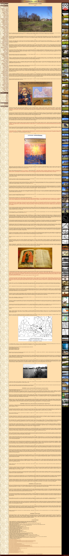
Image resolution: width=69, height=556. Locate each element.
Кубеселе (7, 97)
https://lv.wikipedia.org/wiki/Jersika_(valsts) (14, 547)
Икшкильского (50, 207)
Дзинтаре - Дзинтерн (5, 28)
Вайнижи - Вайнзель (5, 20)
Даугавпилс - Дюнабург (5, 27)
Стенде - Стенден (5, 78)
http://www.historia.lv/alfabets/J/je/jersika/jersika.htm (15, 543)
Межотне (42, 45)
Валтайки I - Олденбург (5, 21)
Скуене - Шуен (6, 76)
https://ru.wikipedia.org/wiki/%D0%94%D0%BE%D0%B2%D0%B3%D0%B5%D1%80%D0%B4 (20, 546)
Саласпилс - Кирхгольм (5, 71)
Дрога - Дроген (6, 32)
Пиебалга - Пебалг (5, 61)
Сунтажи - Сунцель (5, 79)
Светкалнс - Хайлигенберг (4, 73)
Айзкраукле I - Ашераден (4, 8)
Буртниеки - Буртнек (5, 19)
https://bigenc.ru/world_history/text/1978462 (14, 548)
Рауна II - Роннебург (5, 64)
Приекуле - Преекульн (5, 63)
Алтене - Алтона (6, 11)
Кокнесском (25, 73)
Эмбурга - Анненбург (5, 88)
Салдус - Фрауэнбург (5, 72)
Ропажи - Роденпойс (5, 68)
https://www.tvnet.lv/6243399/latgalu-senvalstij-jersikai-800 (16, 551)
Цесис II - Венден (5, 86)
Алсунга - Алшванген (5, 10)
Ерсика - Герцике (5, 35)
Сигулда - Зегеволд (5, 75)
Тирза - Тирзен (6, 81)
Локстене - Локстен (5, 50)
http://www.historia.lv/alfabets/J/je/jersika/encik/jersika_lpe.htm (16, 544)
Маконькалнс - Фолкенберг (4, 54)
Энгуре (7, 101)
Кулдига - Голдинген (5, 45)
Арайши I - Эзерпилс (5, 12)
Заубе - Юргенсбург (5, 36)
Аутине (7, 94)
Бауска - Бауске (6, 17)
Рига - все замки (6, 66)
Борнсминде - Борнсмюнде (4, 18)
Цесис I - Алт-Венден (5, 85)
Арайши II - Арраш (5, 13)
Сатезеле (7, 99)
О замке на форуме (5, 107)
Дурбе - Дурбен (6, 34)
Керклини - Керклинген (5, 41)
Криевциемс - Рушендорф (4, 43)
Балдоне (7, 95)
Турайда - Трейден (5, 83)
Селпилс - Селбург (5, 74)
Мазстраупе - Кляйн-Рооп (4, 53)
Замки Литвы (6, 104)
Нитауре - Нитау (6, 59)
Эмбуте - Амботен (5, 89)
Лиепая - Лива (6, 48)
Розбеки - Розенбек (5, 67)
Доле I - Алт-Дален (5, 31)
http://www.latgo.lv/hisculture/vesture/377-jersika (15, 550)
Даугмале (7, 96)
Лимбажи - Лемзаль (5, 49)
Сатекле (7, 100)
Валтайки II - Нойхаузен (5, 22)
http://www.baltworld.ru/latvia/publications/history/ (15, 549)
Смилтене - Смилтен (5, 77)
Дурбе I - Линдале (5, 33)
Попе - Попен (6, 62)
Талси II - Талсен (6, 80)
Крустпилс (31, 183)
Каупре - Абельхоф (5, 40)
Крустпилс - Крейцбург (5, 44)
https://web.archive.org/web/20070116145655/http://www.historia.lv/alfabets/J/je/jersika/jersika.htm (21, 541)
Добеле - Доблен (6, 30)
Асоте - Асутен (6, 14)
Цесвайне (37, 54)
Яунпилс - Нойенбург (5, 91)
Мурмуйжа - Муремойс (5, 57)
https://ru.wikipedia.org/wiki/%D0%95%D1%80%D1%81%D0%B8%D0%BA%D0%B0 (19, 545)
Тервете (56, 40)
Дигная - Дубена (6, 29)
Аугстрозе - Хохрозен (5, 15)
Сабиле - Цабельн (5, 70)
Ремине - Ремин (6, 65)
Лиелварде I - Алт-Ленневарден (5, 46)
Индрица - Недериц (5, 37)
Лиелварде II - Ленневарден (4, 47)
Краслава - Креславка (5, 42)
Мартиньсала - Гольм (5, 55)
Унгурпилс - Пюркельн (5, 84)
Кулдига (47, 45)
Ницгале (7, 98)
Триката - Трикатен (5, 82)
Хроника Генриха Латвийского (13, 539)
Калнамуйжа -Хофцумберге (4, 38)
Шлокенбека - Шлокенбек (4, 87)
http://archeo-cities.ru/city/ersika (13, 542)
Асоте (27, 54)
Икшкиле (25, 212)
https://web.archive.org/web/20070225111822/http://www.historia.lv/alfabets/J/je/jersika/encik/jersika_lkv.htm (22, 540)
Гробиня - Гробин (5, 25)
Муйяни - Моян (6, 56)
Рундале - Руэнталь (5, 69)
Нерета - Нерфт (6, 58)
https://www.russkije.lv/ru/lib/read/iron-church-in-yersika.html (16, 552)
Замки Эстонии (6, 103)
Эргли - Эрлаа (6, 90)
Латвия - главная (5, 6)
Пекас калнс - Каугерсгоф (4, 60)
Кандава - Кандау (5, 39)
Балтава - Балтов (5, 16)
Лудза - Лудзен (6, 52)
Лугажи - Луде (6, 51)
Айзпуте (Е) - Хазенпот (5, 9)
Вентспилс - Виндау (5, 23)
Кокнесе (53, 40)
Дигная (24, 33)
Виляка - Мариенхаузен (5, 24)
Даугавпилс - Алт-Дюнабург (4, 26)
